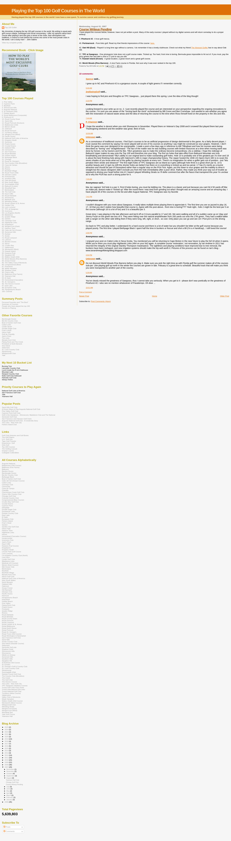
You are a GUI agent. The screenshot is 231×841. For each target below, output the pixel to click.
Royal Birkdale (7, 617)
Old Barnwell (7, 590)
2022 (7, 734)
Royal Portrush (7, 630)
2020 (7, 736)
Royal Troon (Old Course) (12, 634)
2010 (7, 760)
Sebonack (6, 348)
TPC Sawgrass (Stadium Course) (14, 686)
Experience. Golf (8, 443)
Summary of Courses (10, 304)
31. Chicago (6, 159)
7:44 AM (89, 118)
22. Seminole (7, 142)
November (10, 771)
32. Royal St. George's (10, 161)
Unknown (90, 137)
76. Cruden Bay (8, 245)
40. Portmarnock (8, 176)
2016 (7, 746)
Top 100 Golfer (11, 28)
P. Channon (91, 122)
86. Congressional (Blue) (11, 265)
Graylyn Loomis (8, 451)
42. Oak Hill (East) (9, 180)
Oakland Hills (7, 584)
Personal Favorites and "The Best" (15, 302)
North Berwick (7, 582)
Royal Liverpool (8, 622)
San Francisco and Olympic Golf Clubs (17, 419)
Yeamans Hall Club (12, 780)
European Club (7, 519)
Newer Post (84, 296)
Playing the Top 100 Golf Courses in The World (57, 10)
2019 (7, 739)
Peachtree (6, 599)
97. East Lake (7, 286)
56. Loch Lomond (8, 207)
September (10, 776)
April (8, 793)
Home (154, 296)
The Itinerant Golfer (199, 48)
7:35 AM (89, 179)
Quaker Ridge (7, 611)
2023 (7, 732)
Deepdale (5, 507)
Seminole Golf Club (9, 417)
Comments (9, 831)
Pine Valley (6, 603)
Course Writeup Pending (95, 29)
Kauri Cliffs (6, 544)
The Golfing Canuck (9, 449)
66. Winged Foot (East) (11, 226)
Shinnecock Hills (8, 651)
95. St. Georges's (8, 282)
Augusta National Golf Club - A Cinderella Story (20, 421)
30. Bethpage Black (9, 157)
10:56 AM (89, 133)
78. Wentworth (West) (10, 249)
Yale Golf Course (8, 714)
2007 (7, 767)
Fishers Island (7, 521)
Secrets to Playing (9, 308)
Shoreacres (6, 653)
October (9, 773)
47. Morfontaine (8, 190)
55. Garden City (8, 205)
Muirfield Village (8, 573)
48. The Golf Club (8, 192)
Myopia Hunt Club (9, 340)
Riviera (4, 613)
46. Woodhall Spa (8, 188)
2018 (7, 741)
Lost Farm (6, 557)
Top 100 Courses (8, 447)
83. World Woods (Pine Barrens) (14, 259)
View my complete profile (12, 43)
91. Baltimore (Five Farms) (12, 274)
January (9, 800)
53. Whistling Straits (9, 201)
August (9, 778)
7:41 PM (89, 196)
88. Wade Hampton (9, 268)
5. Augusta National (9, 109)
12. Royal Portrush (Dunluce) (13, 123)
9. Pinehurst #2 (8, 117)
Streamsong (6, 351)
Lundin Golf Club (8, 559)
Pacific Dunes (7, 594)
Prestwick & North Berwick (12, 344)
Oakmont (5, 586)
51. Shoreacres (8, 198)
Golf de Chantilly (8, 334)
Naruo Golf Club (8, 576)
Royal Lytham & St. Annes (12, 624)
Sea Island (6, 346)
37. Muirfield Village (9, 171)
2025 (7, 727)
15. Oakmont (7, 129)
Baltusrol (5, 469)
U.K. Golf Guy (7, 439)
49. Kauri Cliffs (7, 194)
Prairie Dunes (7, 607)
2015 (7, 748)
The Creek (6, 678)
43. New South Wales (10, 182)
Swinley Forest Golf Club (11, 674)
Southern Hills (7, 659)
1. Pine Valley (7, 102)
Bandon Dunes (7, 471)
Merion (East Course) (10, 565)
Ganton (5, 525)
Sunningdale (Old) (9, 672)
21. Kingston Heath (9, 140)
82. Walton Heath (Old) (10, 257)
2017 (7, 744)
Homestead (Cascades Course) (14, 536)
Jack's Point (6, 336)
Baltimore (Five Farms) (10, 467)
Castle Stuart (7, 327)
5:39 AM (89, 272)
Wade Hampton (8, 699)
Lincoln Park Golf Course (11, 552)
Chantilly (5, 490)
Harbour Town (7, 530)
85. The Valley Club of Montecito (14, 263)
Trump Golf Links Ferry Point (13, 687)
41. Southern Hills (9, 178)
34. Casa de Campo (9, 165)
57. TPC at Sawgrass (10, 209)
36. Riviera (6, 169)
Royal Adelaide (7, 615)
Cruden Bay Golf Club (10, 502)
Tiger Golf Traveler (9, 441)
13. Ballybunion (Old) (10, 125)
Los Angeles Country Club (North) (15, 555)
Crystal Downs (7, 504)
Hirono (4, 534)
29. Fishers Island (9, 155)
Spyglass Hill (7, 661)
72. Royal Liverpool (9, 238)
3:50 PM (89, 255)
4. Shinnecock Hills (9, 108)
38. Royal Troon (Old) (10, 173)
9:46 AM (89, 88)
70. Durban (6, 234)
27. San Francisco (9, 152)
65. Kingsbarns (7, 224)
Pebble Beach (7, 601)
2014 (7, 750)
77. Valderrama (8, 247)
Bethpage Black (8, 477)
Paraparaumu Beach (10, 597)
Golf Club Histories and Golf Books (15, 435)
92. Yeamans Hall (8, 276)
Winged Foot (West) (9, 710)
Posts (7, 827)
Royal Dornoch (7, 620)
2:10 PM (89, 101)
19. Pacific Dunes (8, 136)
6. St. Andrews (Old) (9, 111)
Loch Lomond (7, 553)
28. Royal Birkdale (9, 153)
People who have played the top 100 (16, 306)
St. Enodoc (6, 664)
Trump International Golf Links (13, 689)
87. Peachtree (7, 266)
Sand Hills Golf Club (9, 407)
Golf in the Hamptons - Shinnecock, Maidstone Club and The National (28, 415)
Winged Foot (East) (9, 708)
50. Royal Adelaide (9, 196)
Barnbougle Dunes (9, 319)
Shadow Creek (7, 649)
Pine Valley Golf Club (10, 411)
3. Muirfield (6, 106)
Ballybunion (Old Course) (11, 465)
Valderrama (6, 695)
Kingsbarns (6, 548)
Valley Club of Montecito (11, 697)
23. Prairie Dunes (8, 144)
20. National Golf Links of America (15, 138)
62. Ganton (6, 219)
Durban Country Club (10, 513)
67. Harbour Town (8, 228)
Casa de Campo (8, 488)
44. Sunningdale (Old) (10, 184)
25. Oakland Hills (8, 148)
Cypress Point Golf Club (11, 413)
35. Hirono (6, 167)
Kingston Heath (8, 550)
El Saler (5, 517)
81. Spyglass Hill (8, 255)
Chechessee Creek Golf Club (13, 492)
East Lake (6, 515)
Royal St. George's (9, 632)
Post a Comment (85, 292)
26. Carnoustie (7, 150)
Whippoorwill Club (9, 353)
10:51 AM (89, 287)
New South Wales (9, 580)
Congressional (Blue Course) (13, 500)
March (8, 795)
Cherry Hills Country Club (11, 494)
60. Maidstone (7, 215)
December (10, 769)
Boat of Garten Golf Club (11, 323)
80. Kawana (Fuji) (8, 253)
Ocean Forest (7, 588)
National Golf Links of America (13, 578)
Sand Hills (6, 640)
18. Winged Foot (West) (11, 134)
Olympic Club (7, 592)
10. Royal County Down (11, 119)
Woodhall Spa (7, 712)
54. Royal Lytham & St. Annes (13, 203)
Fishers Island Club (9, 424)
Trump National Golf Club (11, 691)
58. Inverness (7, 211)
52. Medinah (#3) (8, 199)
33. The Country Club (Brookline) (14, 163)
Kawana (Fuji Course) (10, 546)
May (8, 791)
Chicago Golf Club (9, 496)
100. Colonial (7, 291)
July (8, 787)
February (10, 797)
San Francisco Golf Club (11, 638)
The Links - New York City (12, 423)
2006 (7, 802)
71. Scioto (6, 236)
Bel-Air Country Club (10, 321)
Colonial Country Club (10, 498)
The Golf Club (7, 680)
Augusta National (8, 463)
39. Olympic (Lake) (9, 175)
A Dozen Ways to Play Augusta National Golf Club (21, 409)
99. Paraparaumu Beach (11, 289)
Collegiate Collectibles (10, 453)
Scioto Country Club (9, 641)
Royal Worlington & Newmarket (14, 636)
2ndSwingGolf (93, 92)
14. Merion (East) (8, 127)
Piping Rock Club (8, 605)
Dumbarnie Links (8, 511)
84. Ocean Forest (8, 261)
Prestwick (5, 609)
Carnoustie (6, 486)
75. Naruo (5, 243)
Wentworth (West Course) (12, 703)
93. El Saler (6, 278)
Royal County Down (9, 619)
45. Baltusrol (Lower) (10, 186)
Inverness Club (7, 540)
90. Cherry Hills (8, 272)
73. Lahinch (6, 240)
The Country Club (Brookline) (13, 676)
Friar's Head (6, 330)
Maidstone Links (8, 561)
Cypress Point (7, 506)
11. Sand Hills (7, 121)
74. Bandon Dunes (9, 242)
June (8, 789)
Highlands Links (8, 532)
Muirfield (5, 571)
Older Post (224, 296)
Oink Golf (5, 445)
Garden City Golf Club (10, 527)
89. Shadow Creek (9, 270)
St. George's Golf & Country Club (14, 666)
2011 (7, 758)
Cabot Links (6, 325)
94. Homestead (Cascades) (12, 280)
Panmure (5, 596)
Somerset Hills (7, 657)
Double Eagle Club (9, 328)
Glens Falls (6, 332)
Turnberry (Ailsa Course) (11, 693)
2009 (7, 762)
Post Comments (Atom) (101, 301)
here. (152, 43)
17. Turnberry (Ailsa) (10, 132)
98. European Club (9, 287)
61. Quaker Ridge (8, 217)
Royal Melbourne (8, 626)
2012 (7, 755)
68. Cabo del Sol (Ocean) (11, 230)
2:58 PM (89, 233)
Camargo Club (7, 485)
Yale (3, 355)
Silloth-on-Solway (8, 655)
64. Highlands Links (9, 222)
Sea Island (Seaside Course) (13, 643)
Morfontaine (6, 569)
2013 (7, 753)
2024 (7, 729)
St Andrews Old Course (11, 663)
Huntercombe (7, 538)
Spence (89, 79)
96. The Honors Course (11, 284)
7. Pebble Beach (8, 113)
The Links (5, 338)
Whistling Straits (8, 707)
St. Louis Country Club (10, 349)
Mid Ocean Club (8, 567)
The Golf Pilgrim (8, 437)
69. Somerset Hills (9, 232)
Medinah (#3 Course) (10, 563)
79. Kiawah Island (9, 251)
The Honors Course (9, 682)
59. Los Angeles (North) (11, 213)
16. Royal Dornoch (9, 131)
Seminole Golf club (9, 647)
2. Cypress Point (8, 104)
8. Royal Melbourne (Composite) (14, 115)
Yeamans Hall (7, 716)
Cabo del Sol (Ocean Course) (13, 481)
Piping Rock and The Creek (12, 342)
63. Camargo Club (9, 220)
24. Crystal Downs (9, 146)
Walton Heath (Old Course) (12, 701)
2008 (7, 765)
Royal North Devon (9, 628)
